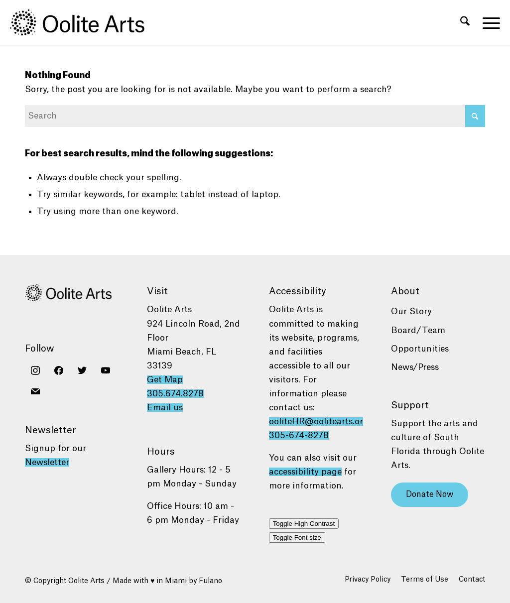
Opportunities (420, 349)
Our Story (411, 311)
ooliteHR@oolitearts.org (319, 421)
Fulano (210, 581)
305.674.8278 (175, 393)
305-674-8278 (299, 435)
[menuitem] (465, 22)
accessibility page (305, 472)
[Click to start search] (475, 116)
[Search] (465, 22)
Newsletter (47, 462)
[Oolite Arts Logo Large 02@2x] (82, 22)
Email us (165, 407)
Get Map (165, 379)
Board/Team (418, 330)
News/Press (415, 367)
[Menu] (488, 22)
